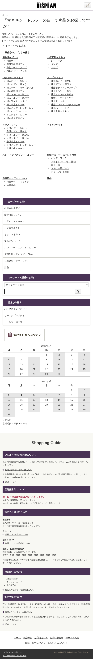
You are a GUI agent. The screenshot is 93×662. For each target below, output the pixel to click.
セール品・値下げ (13, 322)
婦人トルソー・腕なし (18, 94)
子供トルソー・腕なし (18, 134)
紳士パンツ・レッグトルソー (65, 104)
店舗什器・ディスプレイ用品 (61, 155)
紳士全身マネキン (60, 111)
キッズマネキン (10, 124)
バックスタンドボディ (15, 309)
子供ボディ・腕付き (17, 131)
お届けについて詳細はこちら (17, 543)
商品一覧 (27, 637)
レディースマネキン (13, 77)
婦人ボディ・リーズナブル (20, 87)
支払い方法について (58, 642)
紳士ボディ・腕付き (61, 84)
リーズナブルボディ (14, 315)
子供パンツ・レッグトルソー (21, 145)
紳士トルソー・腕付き (62, 94)
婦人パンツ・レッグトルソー (21, 108)
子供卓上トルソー (16, 141)
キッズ (54, 67)
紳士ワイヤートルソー (62, 97)
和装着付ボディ (10, 57)
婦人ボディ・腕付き (17, 84)
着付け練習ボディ (16, 64)
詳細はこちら (11, 482)
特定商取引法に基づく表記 (14, 655)
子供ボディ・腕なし (17, 128)
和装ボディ (12, 60)
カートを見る (72, 637)
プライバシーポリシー (13, 652)
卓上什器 (55, 165)
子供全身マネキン (16, 148)
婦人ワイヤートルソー (18, 101)
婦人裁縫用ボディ (16, 91)
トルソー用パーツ (60, 168)
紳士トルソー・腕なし (62, 91)
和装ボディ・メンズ (17, 67)
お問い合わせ (56, 637)
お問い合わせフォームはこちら (18, 470)
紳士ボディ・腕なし (61, 81)
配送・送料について (35, 642)
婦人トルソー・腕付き (18, 97)
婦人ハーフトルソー (17, 111)
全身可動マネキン (56, 57)
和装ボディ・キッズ (17, 71)
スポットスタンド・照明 (63, 161)
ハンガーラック (59, 158)
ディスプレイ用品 (60, 171)
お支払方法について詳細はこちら (19, 590)
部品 (49, 178)
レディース (56, 60)
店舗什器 (11, 185)
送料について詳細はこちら (16, 534)
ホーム (17, 637)
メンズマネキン (55, 77)
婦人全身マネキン (16, 118)
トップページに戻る (16, 45)
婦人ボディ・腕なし (17, 81)
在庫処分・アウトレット (15, 178)
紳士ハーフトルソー (61, 108)
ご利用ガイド (41, 637)
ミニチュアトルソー (17, 114)
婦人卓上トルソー (16, 104)
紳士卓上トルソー (60, 101)
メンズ (54, 64)
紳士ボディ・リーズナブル (64, 87)
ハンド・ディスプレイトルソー (18, 155)
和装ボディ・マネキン (18, 181)
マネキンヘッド (55, 124)
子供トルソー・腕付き (18, 138)
